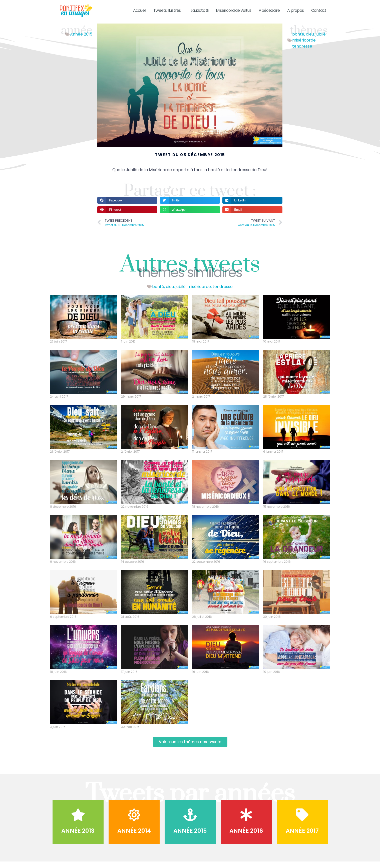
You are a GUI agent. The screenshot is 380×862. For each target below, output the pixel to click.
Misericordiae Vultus (233, 10)
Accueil (139, 10)
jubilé (321, 34)
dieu (310, 34)
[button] (127, 200)
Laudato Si (199, 10)
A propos (295, 10)
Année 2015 (81, 34)
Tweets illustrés (168, 10)
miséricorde (304, 40)
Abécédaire (269, 10)
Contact (318, 10)
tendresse (302, 46)
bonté (298, 34)
